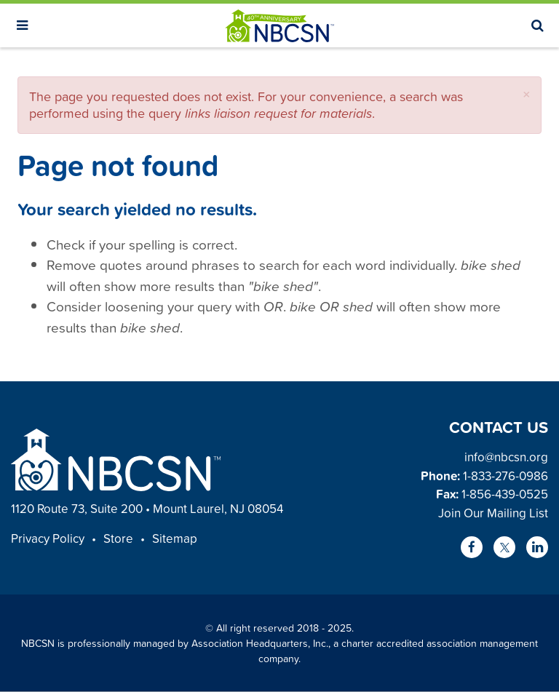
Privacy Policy (47, 538)
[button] (527, 94)
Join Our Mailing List (493, 512)
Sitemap (174, 538)
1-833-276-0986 (505, 475)
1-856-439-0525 (504, 493)
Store (118, 538)
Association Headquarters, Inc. (259, 643)
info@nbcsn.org (506, 456)
